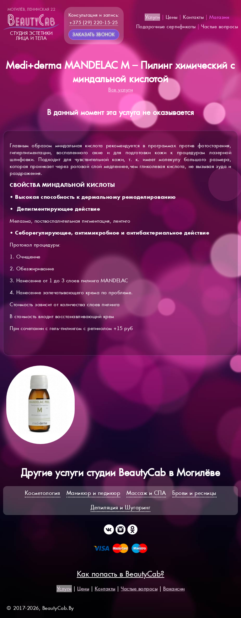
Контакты (193, 17)
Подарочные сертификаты (166, 26)
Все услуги (120, 89)
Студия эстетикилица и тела (31, 24)
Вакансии (174, 588)
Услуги (152, 17)
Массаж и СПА (146, 492)
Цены (172, 17)
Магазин (219, 17)
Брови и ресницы (194, 492)
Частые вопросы (219, 26)
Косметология (42, 492)
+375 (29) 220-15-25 (93, 22)
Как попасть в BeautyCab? (120, 574)
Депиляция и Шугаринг (120, 507)
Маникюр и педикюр (93, 492)
